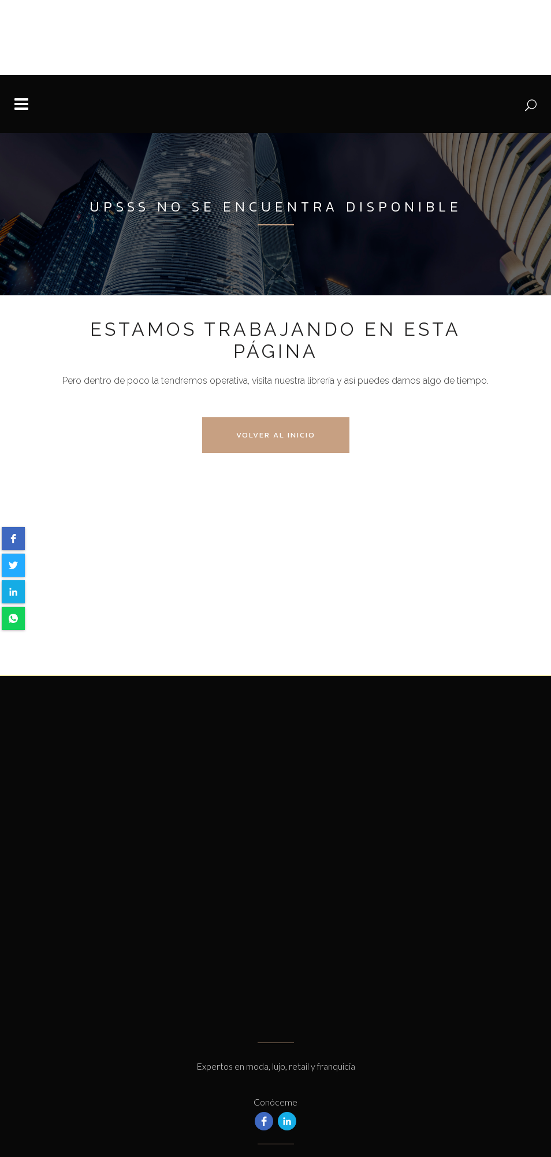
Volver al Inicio (275, 434)
